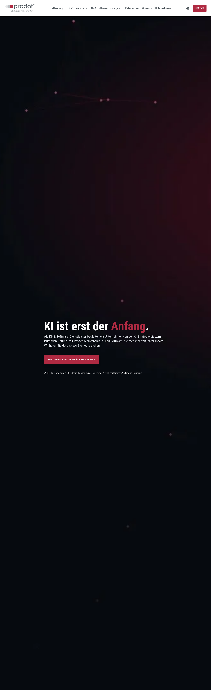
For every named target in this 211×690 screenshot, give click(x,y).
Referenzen (132, 8)
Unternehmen (164, 8)
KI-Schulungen (78, 8)
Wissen (147, 8)
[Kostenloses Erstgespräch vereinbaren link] (71, 359)
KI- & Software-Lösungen (106, 8)
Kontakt (199, 8)
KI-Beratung (58, 8)
